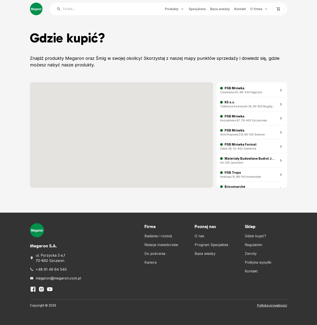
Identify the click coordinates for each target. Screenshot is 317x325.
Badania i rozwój (158, 236)
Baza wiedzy (220, 9)
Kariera (150, 262)
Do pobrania (154, 253)
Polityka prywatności (272, 305)
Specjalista (197, 9)
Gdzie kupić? (255, 236)
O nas (199, 236)
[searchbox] (99, 8)
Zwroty (251, 253)
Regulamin (253, 245)
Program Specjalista (211, 245)
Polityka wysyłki (258, 262)
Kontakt (240, 9)
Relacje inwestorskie (161, 245)
